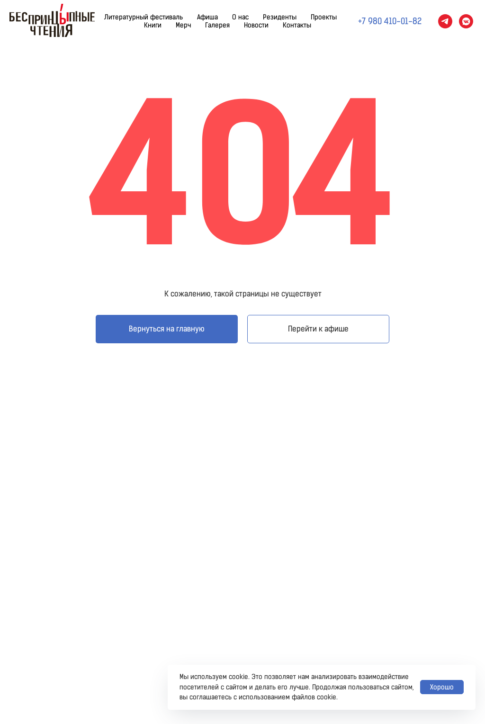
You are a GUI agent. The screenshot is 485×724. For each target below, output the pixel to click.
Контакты (297, 25)
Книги (153, 25)
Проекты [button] (324, 17)
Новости (256, 25)
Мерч (183, 25)
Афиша (207, 17)
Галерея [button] (217, 25)
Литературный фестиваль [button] (143, 17)
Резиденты (279, 17)
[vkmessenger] (466, 21)
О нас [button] (240, 17)
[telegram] (445, 21)
